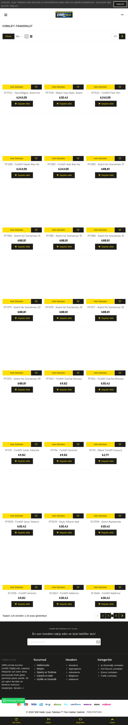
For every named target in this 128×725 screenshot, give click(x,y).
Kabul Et (120, 4)
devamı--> (19, 688)
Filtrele (9, 36)
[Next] (122, 36)
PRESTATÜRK (94, 712)
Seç (19, 36)
